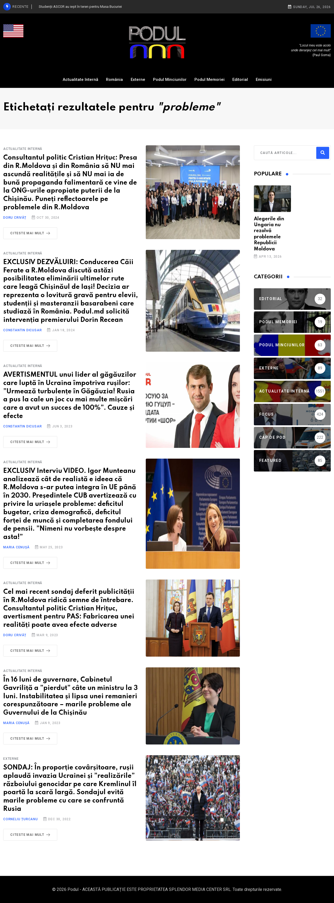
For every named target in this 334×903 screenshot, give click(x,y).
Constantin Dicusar (22, 330)
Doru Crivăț (14, 218)
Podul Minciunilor (170, 79)
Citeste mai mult (31, 233)
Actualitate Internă (80, 79)
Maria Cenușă (16, 547)
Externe (138, 79)
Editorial (240, 79)
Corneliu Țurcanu (20, 819)
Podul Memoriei (209, 79)
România (114, 79)
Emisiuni (264, 79)
